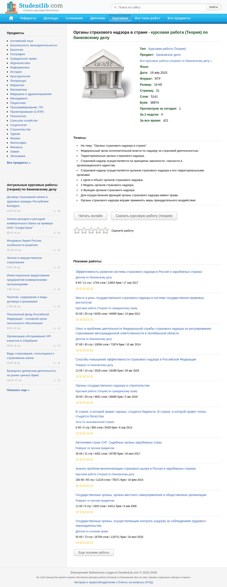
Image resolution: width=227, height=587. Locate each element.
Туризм (15, 134)
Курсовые (120, 18)
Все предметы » (18, 162)
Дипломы (97, 18)
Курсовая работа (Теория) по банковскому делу (105, 474)
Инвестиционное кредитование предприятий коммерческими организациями (28, 280)
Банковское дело (168, 54)
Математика (18, 89)
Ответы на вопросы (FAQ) (135, 582)
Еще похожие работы (93, 552)
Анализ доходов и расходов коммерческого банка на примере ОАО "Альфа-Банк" (30, 223)
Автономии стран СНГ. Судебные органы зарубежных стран (119, 442)
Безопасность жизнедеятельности (33, 45)
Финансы (16, 147)
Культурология (20, 76)
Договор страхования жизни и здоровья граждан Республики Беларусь (28, 201)
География (17, 54)
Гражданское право (23, 58)
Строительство (20, 129)
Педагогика (18, 103)
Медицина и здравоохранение (31, 94)
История (16, 72)
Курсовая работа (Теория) (167, 48)
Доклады (50, 18)
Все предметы (179, 18)
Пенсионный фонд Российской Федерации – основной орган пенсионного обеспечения (28, 319)
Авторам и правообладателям (94, 582)
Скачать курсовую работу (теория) (144, 216)
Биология (16, 49)
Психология (18, 116)
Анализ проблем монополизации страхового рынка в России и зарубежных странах (136, 468)
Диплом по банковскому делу (94, 277)
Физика (15, 138)
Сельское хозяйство (24, 120)
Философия (18, 142)
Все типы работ (147, 18)
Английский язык (21, 41)
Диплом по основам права (92, 531)
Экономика (17, 156)
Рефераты (28, 18)
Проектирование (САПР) (27, 111)
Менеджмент (19, 98)
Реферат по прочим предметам (95, 448)
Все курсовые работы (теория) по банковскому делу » (176, 60)
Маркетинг (17, 85)
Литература (18, 80)
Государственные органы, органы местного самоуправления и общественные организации (141, 495)
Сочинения (74, 18)
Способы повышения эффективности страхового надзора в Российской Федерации (136, 359)
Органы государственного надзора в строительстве (113, 385)
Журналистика (20, 63)
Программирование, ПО (26, 107)
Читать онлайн (90, 216)
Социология (18, 125)
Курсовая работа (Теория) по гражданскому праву (106, 308)
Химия (14, 151)
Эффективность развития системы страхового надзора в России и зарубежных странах (139, 271)
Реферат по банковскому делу (94, 365)
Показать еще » (18, 390)
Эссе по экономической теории (95, 422)
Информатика (19, 67)
